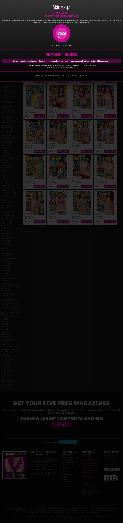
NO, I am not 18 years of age (61, 45)
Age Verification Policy (59, 67)
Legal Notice (83, 75)
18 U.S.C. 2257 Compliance (69, 75)
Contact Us (39, 75)
